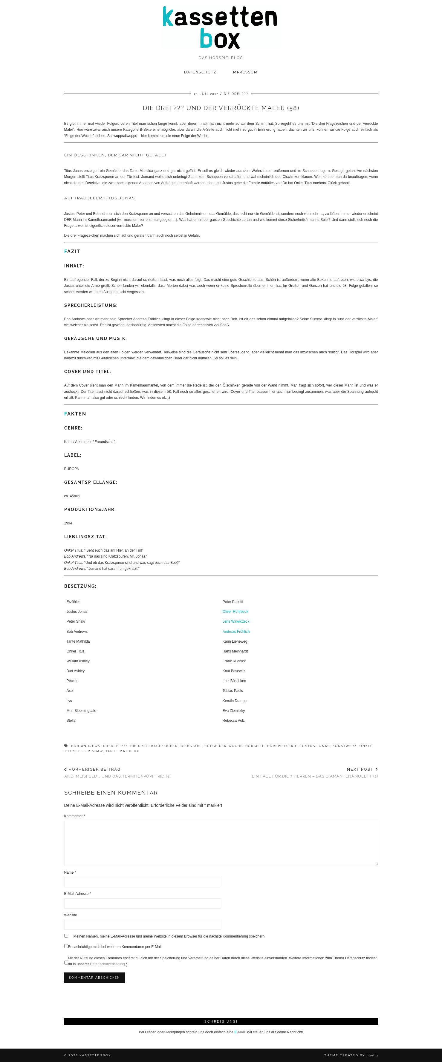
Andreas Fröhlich (236, 631)
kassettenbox (95, 1055)
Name (70, 872)
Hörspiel (254, 746)
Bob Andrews (85, 746)
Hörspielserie (282, 746)
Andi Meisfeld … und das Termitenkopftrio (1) (117, 772)
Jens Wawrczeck (236, 621)
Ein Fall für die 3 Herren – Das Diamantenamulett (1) (315, 772)
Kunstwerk (345, 746)
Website (70, 915)
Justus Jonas (315, 746)
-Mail (239, 1032)
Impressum (245, 72)
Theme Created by (351, 1055)
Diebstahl (191, 746)
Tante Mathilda (122, 751)
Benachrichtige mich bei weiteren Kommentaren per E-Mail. (113, 946)
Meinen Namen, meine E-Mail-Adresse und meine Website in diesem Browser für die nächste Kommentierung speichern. (170, 936)
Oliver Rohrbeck (235, 612)
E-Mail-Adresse (77, 894)
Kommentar (74, 816)
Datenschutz (200, 72)
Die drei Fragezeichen (154, 746)
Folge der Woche (224, 746)
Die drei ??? (236, 94)
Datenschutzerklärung (107, 964)
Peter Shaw (90, 751)
